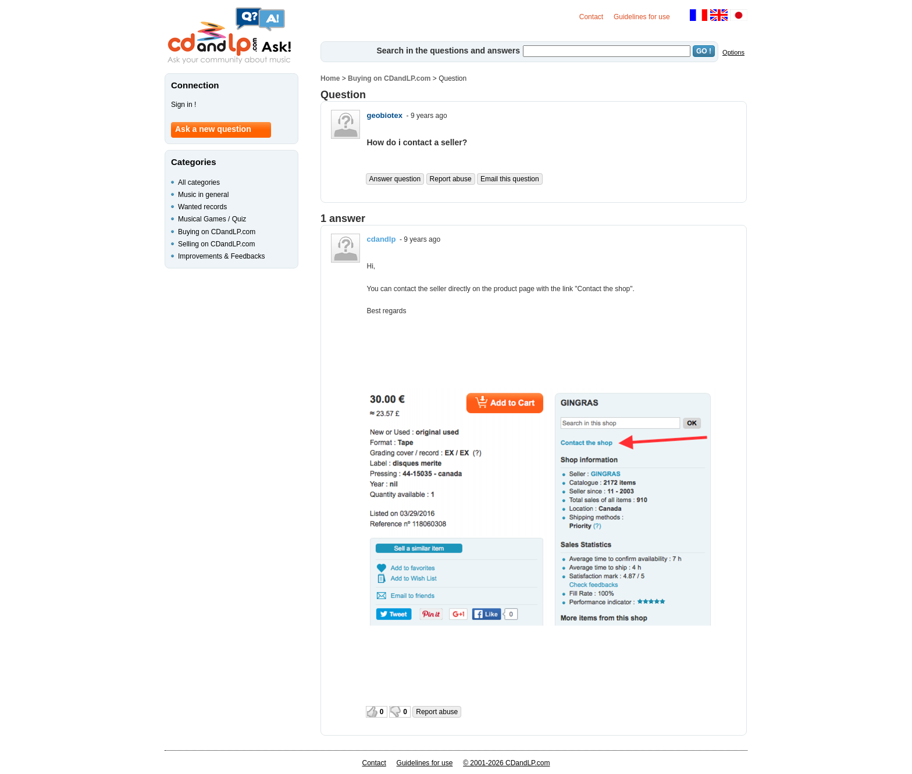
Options (733, 52)
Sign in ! (183, 105)
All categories (199, 182)
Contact (591, 17)
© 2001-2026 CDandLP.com (506, 763)
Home (330, 78)
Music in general (203, 195)
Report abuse (451, 179)
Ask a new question (213, 129)
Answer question (395, 179)
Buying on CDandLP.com (389, 78)
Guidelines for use (642, 17)
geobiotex (384, 115)
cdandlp (381, 239)
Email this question (509, 179)
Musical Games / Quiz (212, 219)
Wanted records (202, 207)
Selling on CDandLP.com (216, 244)
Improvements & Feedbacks (221, 256)
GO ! (703, 51)
